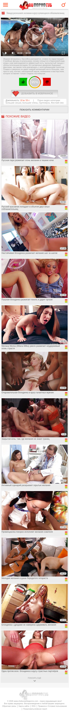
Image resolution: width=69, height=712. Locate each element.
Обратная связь (9, 706)
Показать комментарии (34, 109)
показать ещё (34, 678)
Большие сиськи (13, 103)
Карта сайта (24, 706)
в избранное (34, 93)
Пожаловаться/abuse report (35, 709)
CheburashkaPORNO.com (35, 5)
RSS (34, 706)
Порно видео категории (49, 100)
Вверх (62, 665)
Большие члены (30, 103)
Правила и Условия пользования (52, 706)
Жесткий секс (57, 103)
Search (64, 5)
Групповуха (44, 103)
